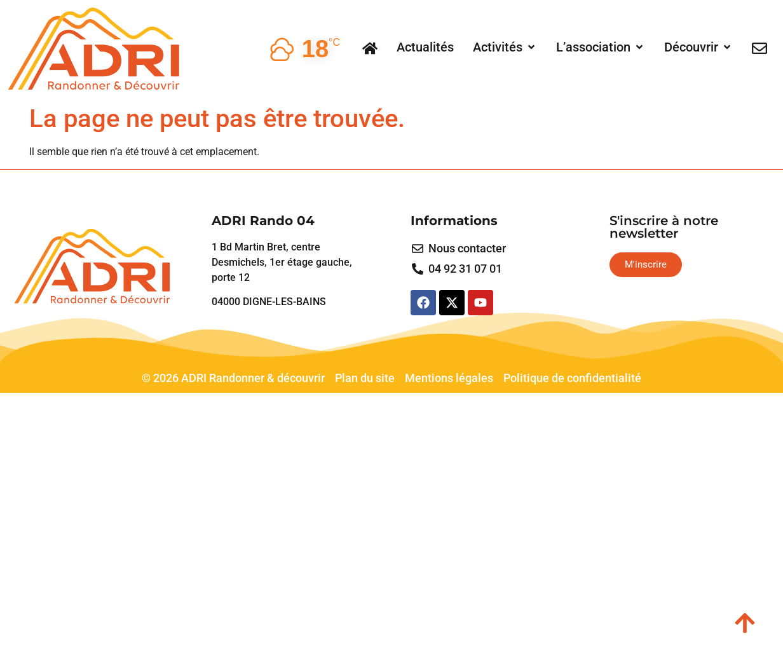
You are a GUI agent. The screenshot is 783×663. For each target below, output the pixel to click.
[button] (505, 47)
